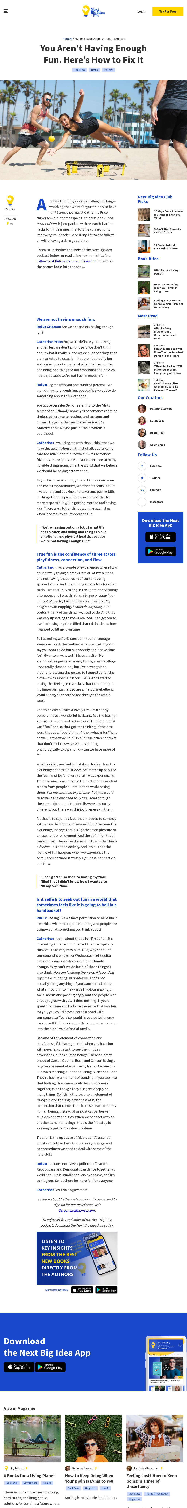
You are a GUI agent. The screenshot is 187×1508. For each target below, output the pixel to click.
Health (94, 69)
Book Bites (12, 1482)
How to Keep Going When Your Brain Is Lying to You (89, 1478)
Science (47, 1482)
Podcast (108, 69)
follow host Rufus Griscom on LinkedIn (66, 261)
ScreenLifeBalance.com (77, 1210)
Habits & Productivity (157, 1493)
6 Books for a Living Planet (29, 1475)
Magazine (67, 38)
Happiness (80, 69)
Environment (30, 1482)
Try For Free (167, 11)
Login (140, 11)
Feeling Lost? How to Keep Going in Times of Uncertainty (151, 1481)
